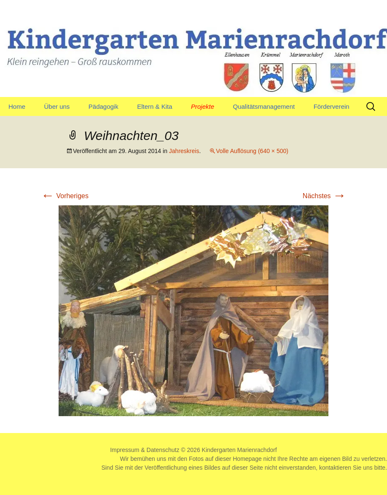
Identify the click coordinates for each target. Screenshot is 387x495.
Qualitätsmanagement (264, 106)
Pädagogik (103, 106)
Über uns (57, 106)
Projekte (202, 106)
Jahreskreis (184, 151)
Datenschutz (163, 450)
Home (16, 106)
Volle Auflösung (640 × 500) (252, 151)
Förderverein (331, 106)
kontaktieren (335, 467)
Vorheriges (65, 195)
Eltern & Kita (154, 106)
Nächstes (324, 195)
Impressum (124, 450)
